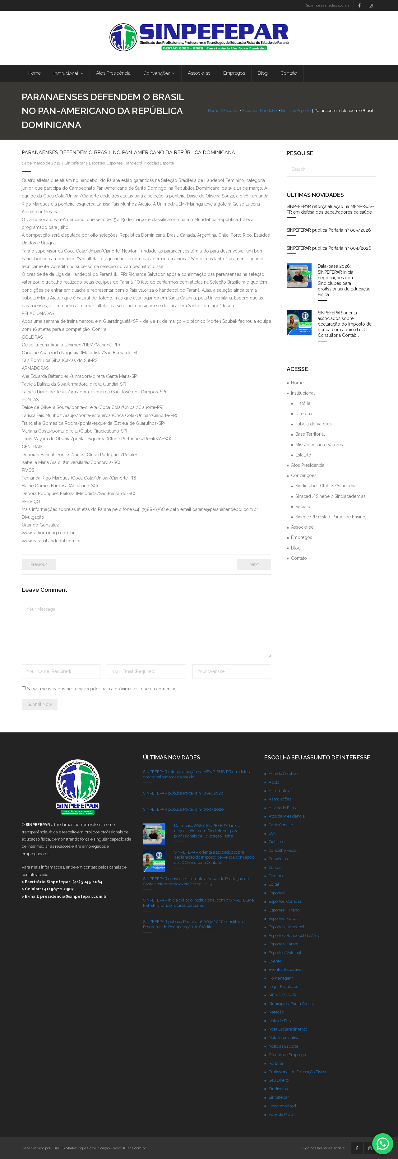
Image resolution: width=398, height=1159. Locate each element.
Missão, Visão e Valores (319, 444)
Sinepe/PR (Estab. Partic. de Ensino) (331, 516)
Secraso (303, 506)
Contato (299, 558)
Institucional (303, 393)
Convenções (304, 475)
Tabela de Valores (313, 423)
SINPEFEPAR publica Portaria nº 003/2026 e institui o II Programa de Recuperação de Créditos (194, 924)
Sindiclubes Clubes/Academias (327, 485)
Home (213, 110)
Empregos (301, 537)
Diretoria (303, 413)
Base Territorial (310, 434)
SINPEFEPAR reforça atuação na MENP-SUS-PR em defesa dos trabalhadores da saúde (330, 209)
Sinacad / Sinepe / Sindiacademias (330, 496)
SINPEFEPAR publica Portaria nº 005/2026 (329, 230)
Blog (296, 547)
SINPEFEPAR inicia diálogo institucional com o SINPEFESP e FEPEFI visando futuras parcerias (198, 903)
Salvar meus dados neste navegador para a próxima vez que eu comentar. (101, 688)
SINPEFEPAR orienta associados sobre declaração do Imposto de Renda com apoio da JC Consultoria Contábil (345, 324)
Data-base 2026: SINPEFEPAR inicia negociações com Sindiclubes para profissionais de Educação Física (344, 280)
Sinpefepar (75, 163)
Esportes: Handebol (260, 110)
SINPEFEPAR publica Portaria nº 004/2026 (329, 248)
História (302, 403)
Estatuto (303, 454)
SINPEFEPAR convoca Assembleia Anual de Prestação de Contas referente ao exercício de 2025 (196, 881)
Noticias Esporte (296, 110)
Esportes (231, 110)
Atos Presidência (307, 465)
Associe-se (302, 527)
